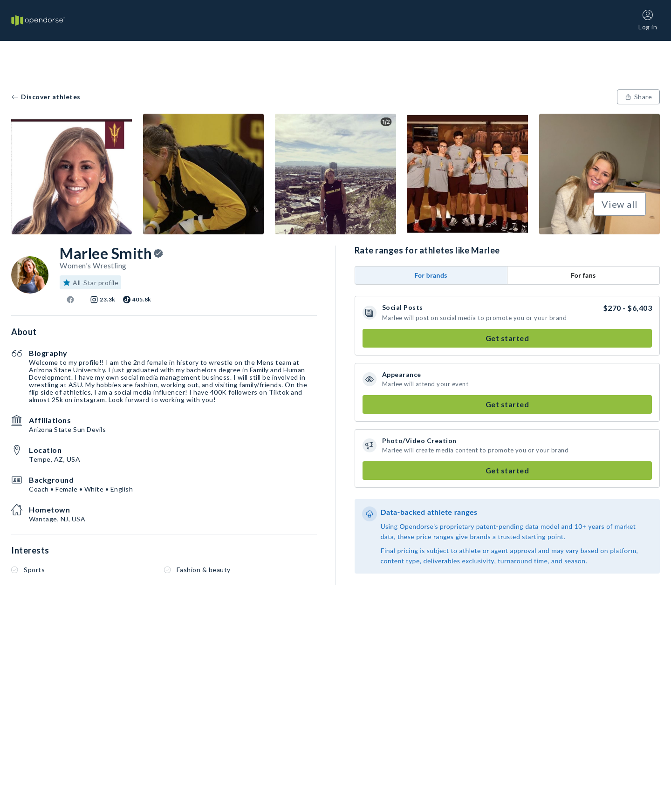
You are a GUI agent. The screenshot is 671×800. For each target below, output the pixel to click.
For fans (583, 275)
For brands (430, 275)
